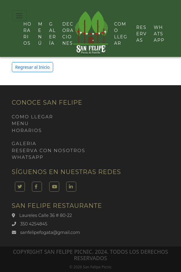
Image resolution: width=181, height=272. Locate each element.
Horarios (27, 130)
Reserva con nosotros (48, 150)
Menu (20, 123)
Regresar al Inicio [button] (32, 67)
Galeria (24, 143)
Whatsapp (159, 34)
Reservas (141, 34)
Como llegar (32, 117)
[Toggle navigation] (19, 15)
